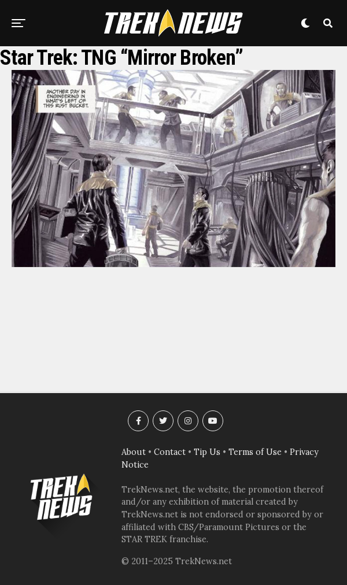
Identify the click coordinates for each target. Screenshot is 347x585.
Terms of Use (255, 452)
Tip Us (207, 452)
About (133, 452)
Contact (170, 452)
